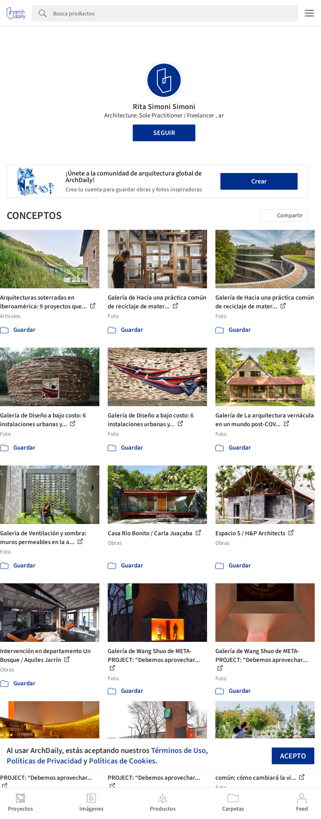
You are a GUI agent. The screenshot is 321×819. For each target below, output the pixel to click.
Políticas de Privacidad (44, 760)
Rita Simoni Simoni (164, 107)
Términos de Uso (178, 750)
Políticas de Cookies (122, 760)
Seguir (164, 132)
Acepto (293, 756)
